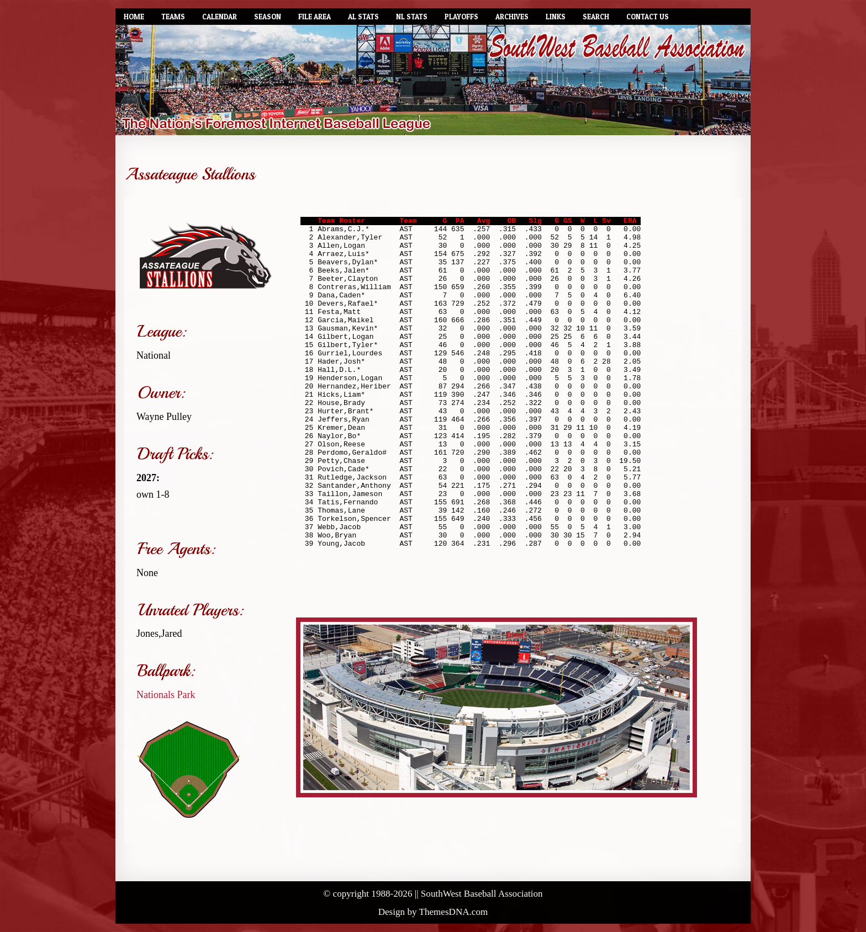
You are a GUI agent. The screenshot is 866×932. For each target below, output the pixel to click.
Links (556, 16)
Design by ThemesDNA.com (433, 912)
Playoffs (461, 16)
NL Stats (411, 16)
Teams (173, 16)
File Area (314, 16)
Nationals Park (165, 694)
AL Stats (363, 16)
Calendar (219, 16)
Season (267, 16)
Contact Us (647, 16)
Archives (512, 16)
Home (134, 16)
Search (596, 16)
